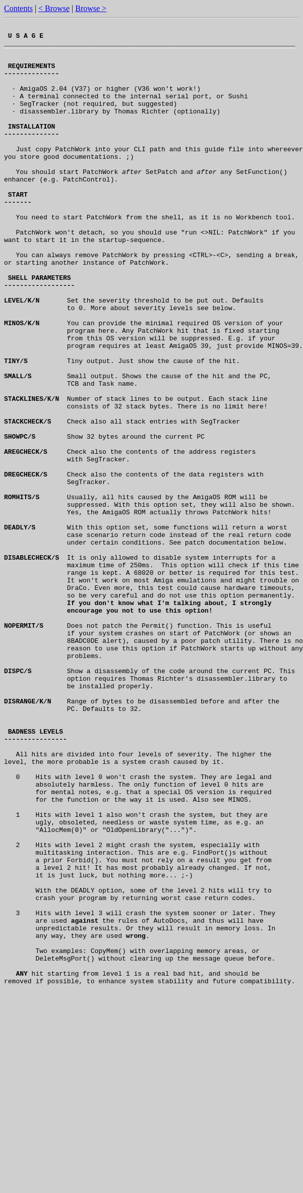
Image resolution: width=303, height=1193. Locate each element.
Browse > (90, 8)
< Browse (54, 8)
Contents (18, 8)
